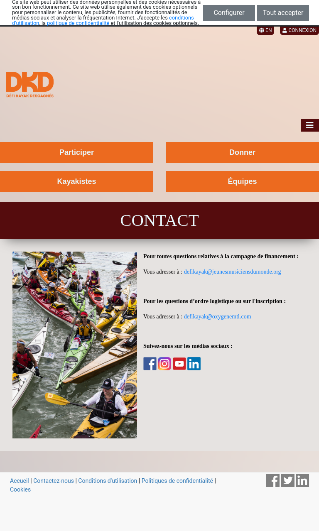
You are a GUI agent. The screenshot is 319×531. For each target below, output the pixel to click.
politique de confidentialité (78, 23)
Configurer (228, 13)
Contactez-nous (53, 480)
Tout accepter (283, 13)
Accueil (19, 480)
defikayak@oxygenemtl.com (217, 316)
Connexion (299, 30)
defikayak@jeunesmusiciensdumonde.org (232, 272)
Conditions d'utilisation (107, 480)
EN (265, 30)
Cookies (20, 489)
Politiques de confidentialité (177, 480)
